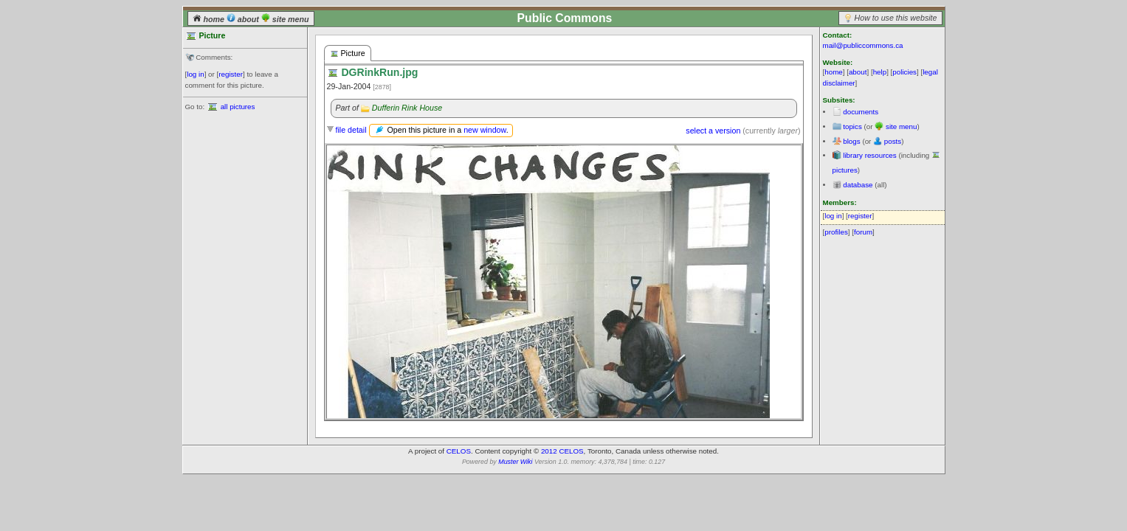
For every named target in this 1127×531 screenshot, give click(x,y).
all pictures (238, 107)
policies (904, 72)
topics (852, 126)
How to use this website (896, 17)
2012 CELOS (562, 451)
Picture (347, 53)
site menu (285, 19)
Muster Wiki (515, 461)
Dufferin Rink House (407, 107)
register (230, 74)
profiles (836, 232)
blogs (851, 141)
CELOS (459, 451)
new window (484, 129)
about (244, 19)
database (857, 185)
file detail (350, 129)
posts (892, 141)
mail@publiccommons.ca (863, 45)
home (210, 19)
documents (860, 112)
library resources (869, 155)
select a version (713, 130)
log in (195, 74)
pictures (845, 170)
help (880, 72)
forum (863, 232)
